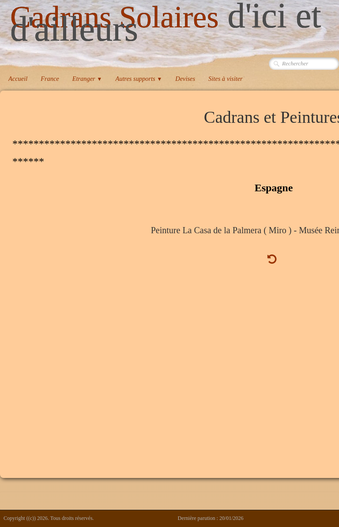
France (50, 78)
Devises (185, 78)
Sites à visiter (225, 78)
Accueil (17, 78)
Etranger (87, 78)
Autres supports (138, 78)
